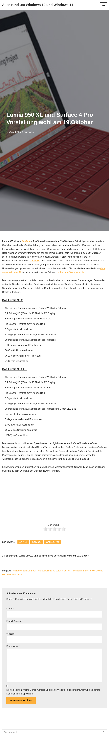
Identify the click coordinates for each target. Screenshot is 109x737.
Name (10, 608)
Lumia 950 (35, 260)
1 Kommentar (28, 132)
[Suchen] (51, 732)
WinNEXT (14, 132)
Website (10, 634)
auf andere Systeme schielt (71, 272)
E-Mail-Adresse (14, 621)
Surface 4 (36, 542)
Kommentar (13, 646)
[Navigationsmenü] (103, 4)
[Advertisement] (54, 498)
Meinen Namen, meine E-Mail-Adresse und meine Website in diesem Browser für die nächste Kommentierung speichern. (53, 692)
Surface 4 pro (52, 542)
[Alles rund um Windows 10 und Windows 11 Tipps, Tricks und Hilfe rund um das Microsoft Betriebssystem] (37, 5)
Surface (26, 241)
